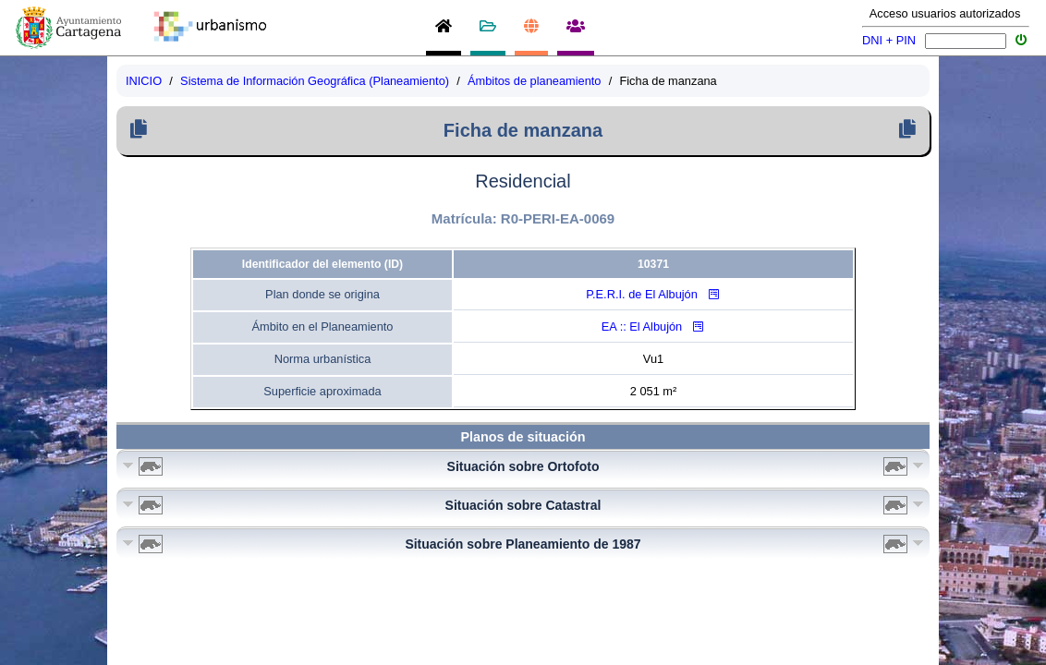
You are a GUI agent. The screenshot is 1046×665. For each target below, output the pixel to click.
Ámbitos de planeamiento (534, 81)
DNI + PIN (889, 40)
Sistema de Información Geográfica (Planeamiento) (314, 81)
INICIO (144, 81)
